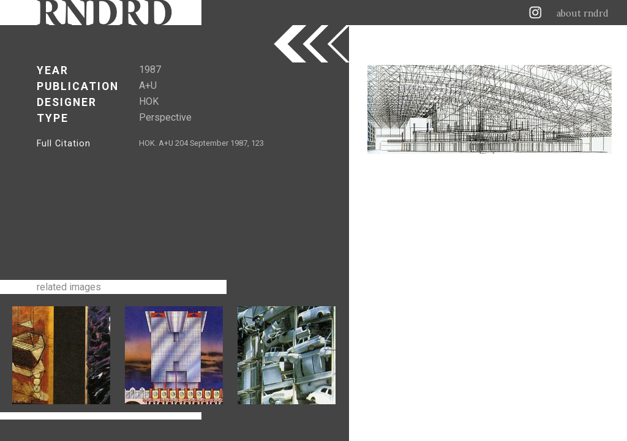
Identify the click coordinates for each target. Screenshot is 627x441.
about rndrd (583, 13)
